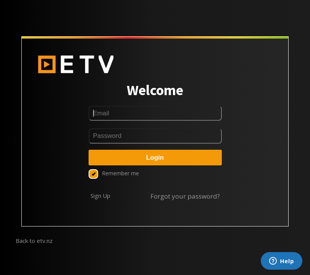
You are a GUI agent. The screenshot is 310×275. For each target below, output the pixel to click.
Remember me (114, 173)
